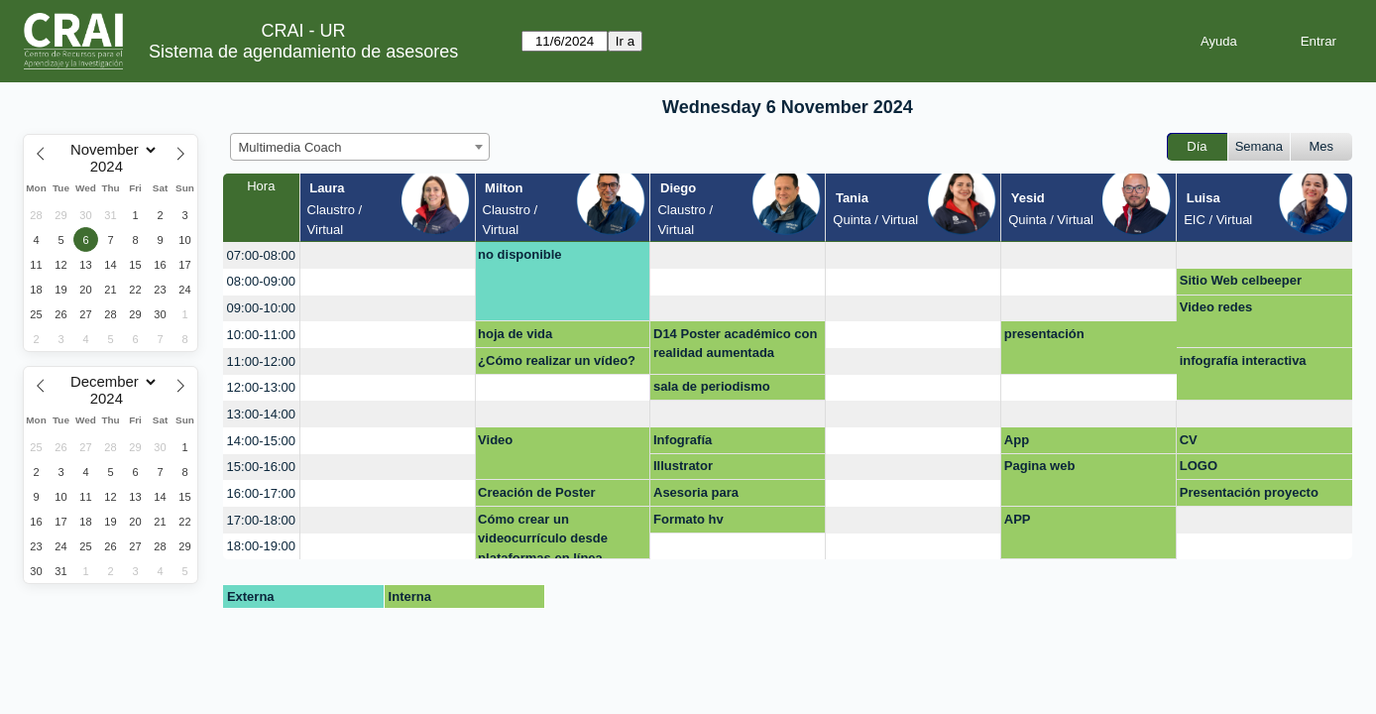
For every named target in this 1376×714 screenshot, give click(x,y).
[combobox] (360, 147)
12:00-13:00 (261, 387)
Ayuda (1219, 41)
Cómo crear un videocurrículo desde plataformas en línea (543, 536)
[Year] (111, 167)
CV (1189, 439)
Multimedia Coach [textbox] (290, 147)
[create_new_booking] (387, 255)
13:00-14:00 (261, 414)
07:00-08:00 (261, 255)
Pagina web (1040, 465)
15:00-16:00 (261, 466)
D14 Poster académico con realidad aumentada (735, 343)
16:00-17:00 (261, 493)
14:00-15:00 (261, 440)
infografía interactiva (1243, 360)
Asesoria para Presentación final (708, 496)
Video (495, 439)
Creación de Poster (537, 492)
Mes (1322, 146)
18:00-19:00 (261, 545)
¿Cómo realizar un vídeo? (556, 360)
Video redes (1216, 306)
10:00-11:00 (261, 334)
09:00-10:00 (261, 307)
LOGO (1198, 465)
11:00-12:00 (261, 361)
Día (1196, 146)
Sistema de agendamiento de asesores (303, 51)
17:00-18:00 (261, 520)
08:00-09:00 (261, 281)
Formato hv (688, 519)
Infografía (682, 439)
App (1016, 439)
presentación (1044, 333)
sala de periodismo (711, 386)
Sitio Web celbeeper (1241, 280)
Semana (1259, 146)
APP (1017, 519)
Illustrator (683, 465)
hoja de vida (515, 333)
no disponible (520, 254)
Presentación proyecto (1249, 492)
